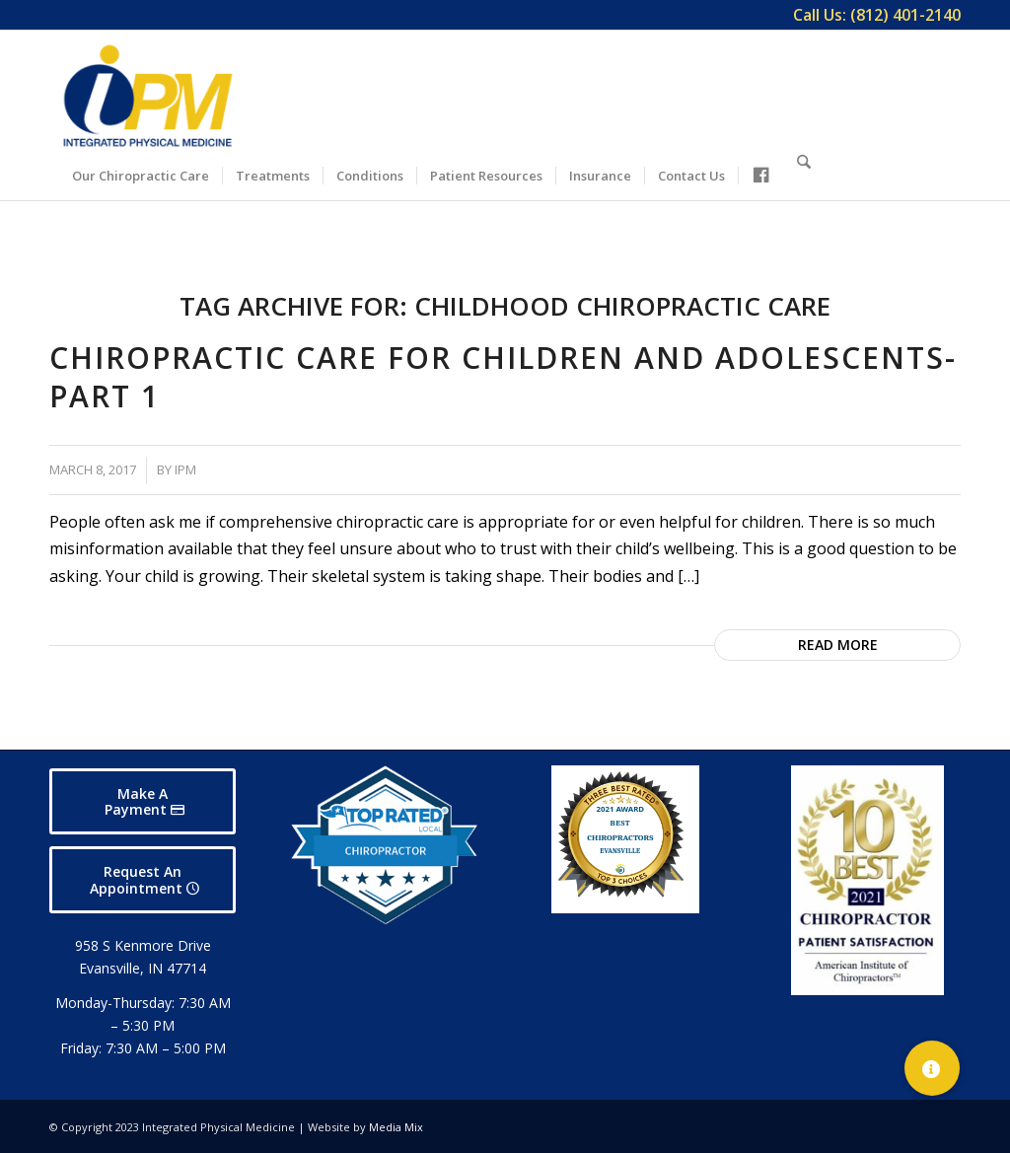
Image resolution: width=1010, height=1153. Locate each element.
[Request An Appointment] (142, 879)
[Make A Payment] (142, 801)
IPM (185, 469)
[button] (932, 1068)
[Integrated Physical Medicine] (148, 95)
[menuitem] (872, 15)
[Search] (804, 172)
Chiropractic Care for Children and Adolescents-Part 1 (503, 376)
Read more (838, 644)
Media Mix (396, 1126)
